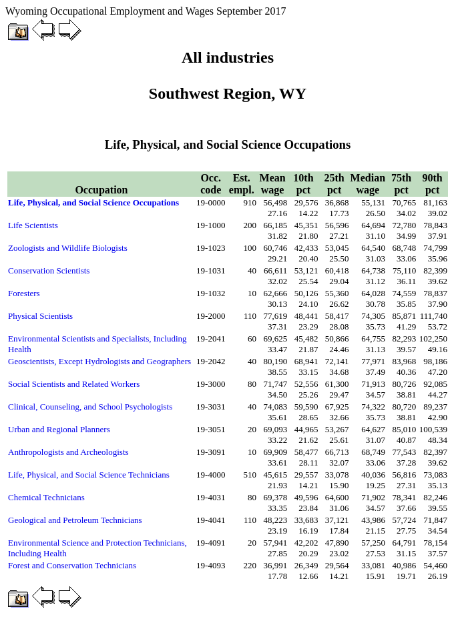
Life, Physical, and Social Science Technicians (89, 475)
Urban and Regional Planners (59, 429)
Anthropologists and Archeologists (68, 452)
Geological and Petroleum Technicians (75, 520)
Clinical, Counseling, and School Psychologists (90, 407)
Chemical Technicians (46, 497)
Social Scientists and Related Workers (74, 384)
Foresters (24, 293)
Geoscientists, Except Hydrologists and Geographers (99, 361)
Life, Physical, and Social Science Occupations (93, 202)
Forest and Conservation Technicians (72, 565)
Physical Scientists (40, 316)
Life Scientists (33, 225)
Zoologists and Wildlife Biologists (68, 248)
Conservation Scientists (48, 270)
